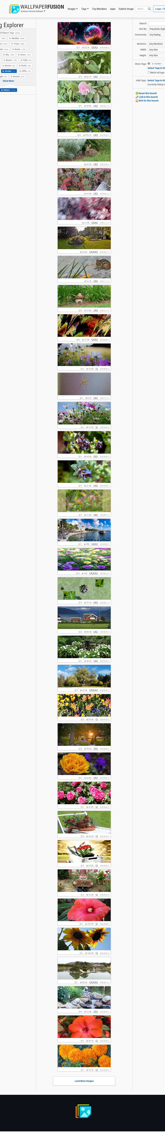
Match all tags (157, 72)
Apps (113, 8)
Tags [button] (83, 8)
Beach (11, 60)
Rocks (20, 49)
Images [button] (72, 8)
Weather (18, 38)
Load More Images (84, 1081)
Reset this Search (146, 93)
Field (27, 60)
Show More (8, 81)
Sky (9, 54)
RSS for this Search (147, 100)
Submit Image (126, 8)
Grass (25, 54)
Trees (19, 44)
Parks (26, 65)
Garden (10, 71)
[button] (36, 9)
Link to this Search (147, 97)
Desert (10, 65)
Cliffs (26, 71)
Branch (18, 76)
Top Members (99, 8)
